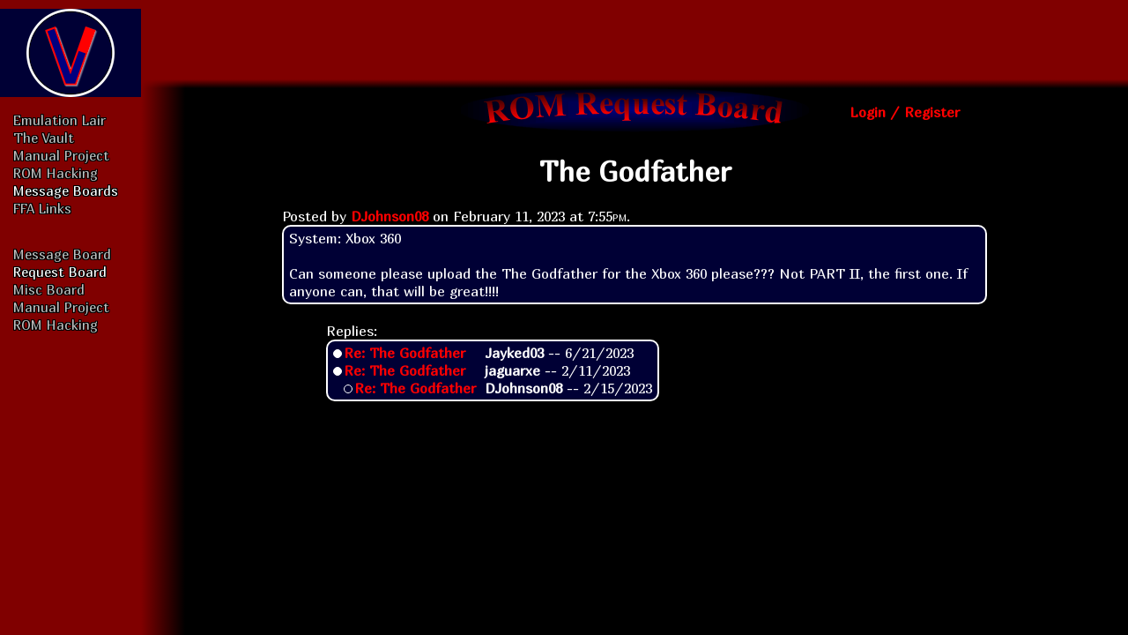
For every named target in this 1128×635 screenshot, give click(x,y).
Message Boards (65, 190)
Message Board (62, 254)
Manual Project (61, 155)
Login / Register (905, 112)
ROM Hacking (55, 173)
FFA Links (42, 208)
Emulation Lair (59, 120)
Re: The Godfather (404, 353)
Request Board (60, 272)
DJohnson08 (389, 216)
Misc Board (49, 289)
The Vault (43, 138)
